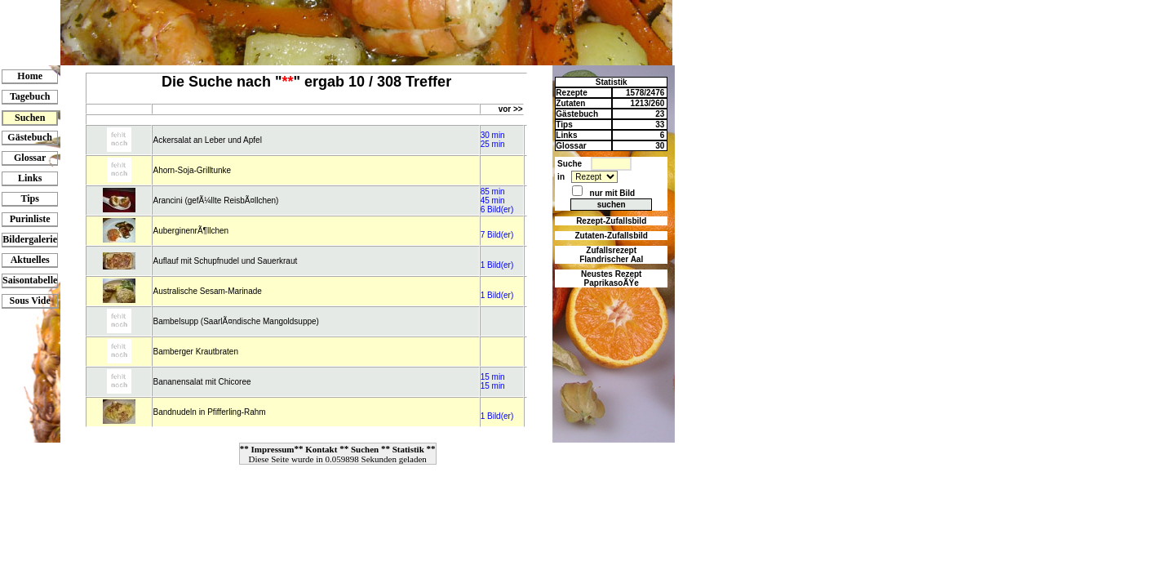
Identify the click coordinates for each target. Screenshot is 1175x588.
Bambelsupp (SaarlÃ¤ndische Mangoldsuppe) (235, 321)
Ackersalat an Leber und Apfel (207, 140)
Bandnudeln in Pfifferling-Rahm (209, 412)
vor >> (511, 109)
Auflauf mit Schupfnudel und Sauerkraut (225, 260)
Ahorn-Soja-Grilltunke (192, 170)
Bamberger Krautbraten (195, 351)
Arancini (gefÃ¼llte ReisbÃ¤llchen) (215, 200)
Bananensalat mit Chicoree (202, 381)
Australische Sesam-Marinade (207, 291)
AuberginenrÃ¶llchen (190, 230)
